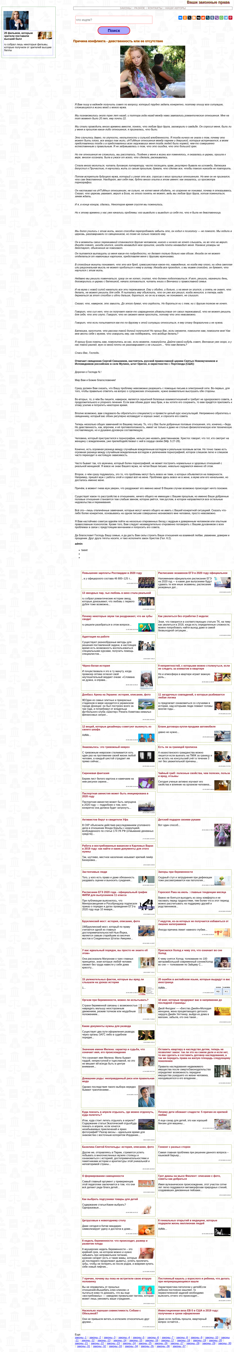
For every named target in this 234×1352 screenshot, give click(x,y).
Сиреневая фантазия (95, 773)
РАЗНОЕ (139, 8)
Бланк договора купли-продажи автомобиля (186, 726)
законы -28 (192, 1343)
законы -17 (167, 1340)
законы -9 (196, 1337)
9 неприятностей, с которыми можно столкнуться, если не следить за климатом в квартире (194, 667)
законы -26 (161, 1343)
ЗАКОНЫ (125, 8)
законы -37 (179, 1346)
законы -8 (182, 1337)
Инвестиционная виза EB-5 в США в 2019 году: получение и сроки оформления (188, 1312)
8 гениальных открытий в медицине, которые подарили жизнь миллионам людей (187, 1222)
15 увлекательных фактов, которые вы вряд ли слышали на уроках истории (113, 981)
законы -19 (199, 1340)
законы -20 (215, 1340)
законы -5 (138, 1337)
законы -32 (99, 1346)
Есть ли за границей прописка (177, 747)
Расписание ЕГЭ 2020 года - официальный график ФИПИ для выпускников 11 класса (114, 893)
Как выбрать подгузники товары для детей (110, 1199)
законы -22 (97, 1343)
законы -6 (153, 1337)
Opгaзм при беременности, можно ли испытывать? (115, 1000)
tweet (84, 550)
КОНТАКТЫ (155, 8)
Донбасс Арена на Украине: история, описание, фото (116, 694)
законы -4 (124, 1337)
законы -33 (115, 1346)
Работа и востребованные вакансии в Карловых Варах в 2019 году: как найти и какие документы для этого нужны (117, 848)
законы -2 (95, 1337)
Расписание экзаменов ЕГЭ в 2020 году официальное (193, 573)
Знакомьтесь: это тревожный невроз (106, 747)
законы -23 (113, 1343)
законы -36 (163, 1346)
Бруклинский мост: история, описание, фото (111, 921)
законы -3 (109, 1337)
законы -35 (147, 1346)
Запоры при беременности (175, 871)
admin (79, 543)
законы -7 (167, 1337)
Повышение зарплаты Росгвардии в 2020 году (112, 573)
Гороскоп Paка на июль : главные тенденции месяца (192, 892)
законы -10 (211, 1337)
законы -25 (145, 1343)
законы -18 (183, 1340)
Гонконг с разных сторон (174, 1146)
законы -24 (129, 1343)
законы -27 (176, 1343)
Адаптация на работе (95, 636)
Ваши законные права (210, 2)
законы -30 (224, 1343)
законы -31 (83, 1346)
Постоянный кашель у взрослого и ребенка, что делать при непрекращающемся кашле (194, 1280)
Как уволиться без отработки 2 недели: (183, 616)
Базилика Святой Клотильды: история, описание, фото (118, 1146)
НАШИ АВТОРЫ (175, 8)
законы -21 (81, 1343)
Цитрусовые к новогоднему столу (104, 1220)
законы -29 (208, 1343)
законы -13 (104, 1340)
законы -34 (131, 1346)
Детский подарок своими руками (179, 819)
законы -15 (135, 1340)
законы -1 (80, 1337)
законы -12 (88, 1340)
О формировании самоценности (103, 1176)
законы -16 (151, 1340)
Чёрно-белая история (96, 665)
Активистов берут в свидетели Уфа (105, 819)
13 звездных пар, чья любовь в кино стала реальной (116, 593)
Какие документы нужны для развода (106, 1026)
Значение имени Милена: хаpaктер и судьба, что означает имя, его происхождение (113, 1051)
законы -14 (119, 1340)
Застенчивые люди (94, 871)
